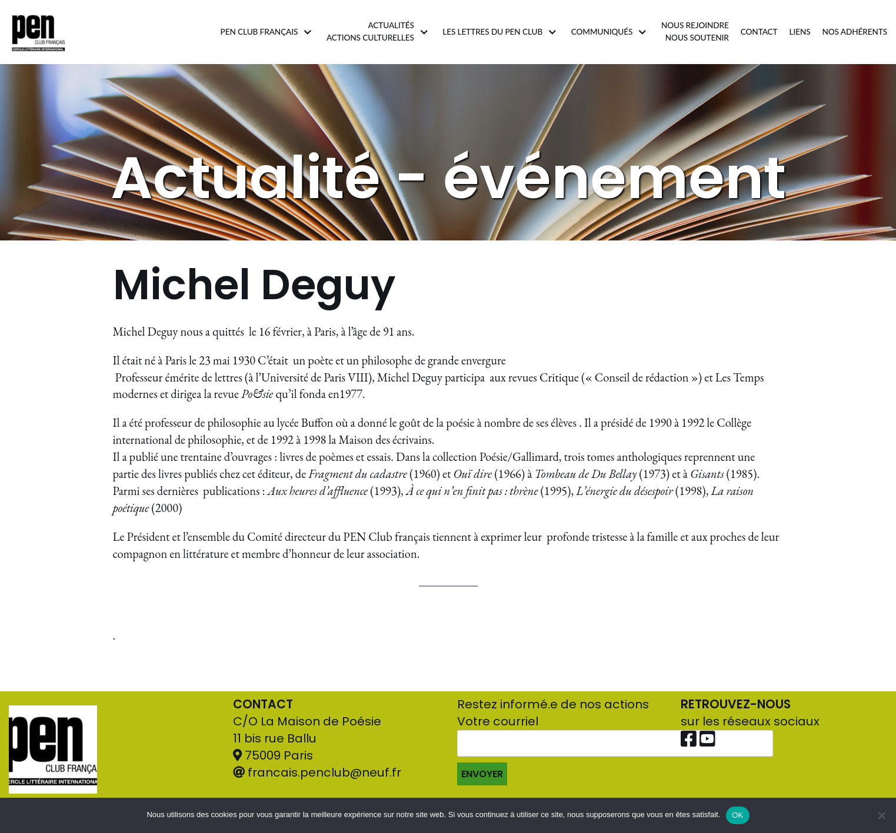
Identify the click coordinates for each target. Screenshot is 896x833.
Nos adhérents (854, 31)
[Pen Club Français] (38, 32)
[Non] (881, 815)
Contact (759, 31)
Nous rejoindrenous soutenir (695, 32)
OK (737, 815)
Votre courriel (615, 749)
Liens (799, 31)
